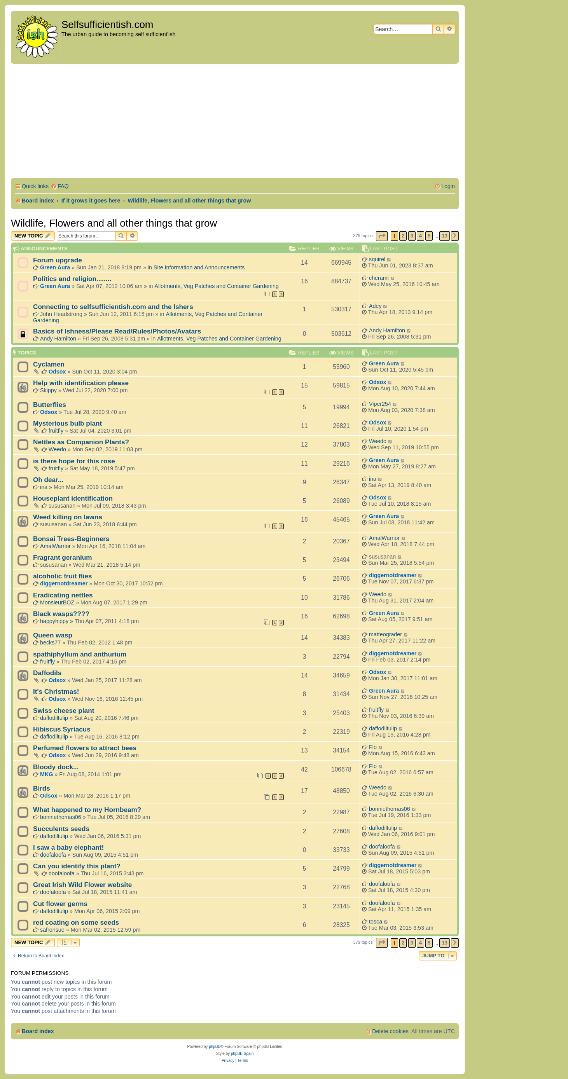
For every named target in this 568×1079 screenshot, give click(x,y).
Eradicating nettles (63, 595)
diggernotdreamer (63, 583)
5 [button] (429, 236)
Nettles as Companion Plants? (81, 442)
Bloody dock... (56, 767)
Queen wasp (52, 635)
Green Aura (55, 267)
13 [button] (444, 236)
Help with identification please (81, 383)
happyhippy (54, 621)
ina (43, 487)
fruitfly (56, 431)
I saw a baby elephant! (68, 847)
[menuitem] (60, 186)
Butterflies (49, 405)
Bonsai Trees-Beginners (71, 539)
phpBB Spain (242, 1053)
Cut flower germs (60, 904)
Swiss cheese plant (63, 710)
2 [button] (403, 236)
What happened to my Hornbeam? (87, 810)
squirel (377, 259)
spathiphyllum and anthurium (79, 654)
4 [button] (420, 236)
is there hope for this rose (74, 461)
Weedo (57, 449)
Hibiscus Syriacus (62, 729)
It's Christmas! (56, 691)
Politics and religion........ (72, 279)
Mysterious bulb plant (67, 423)
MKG (46, 774)
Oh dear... (48, 480)
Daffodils (47, 673)
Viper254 (380, 404)
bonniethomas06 (60, 817)
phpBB (214, 1046)
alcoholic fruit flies (62, 576)
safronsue (52, 930)
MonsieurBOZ (57, 602)
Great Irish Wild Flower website (82, 885)
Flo (373, 747)
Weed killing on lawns (67, 517)
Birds (41, 788)
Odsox (57, 371)
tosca (375, 921)
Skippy (48, 390)
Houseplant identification (73, 498)
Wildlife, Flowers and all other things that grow (114, 223)
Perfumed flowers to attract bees (84, 748)
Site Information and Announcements (199, 267)
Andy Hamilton (58, 338)
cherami (379, 278)
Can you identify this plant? (77, 866)
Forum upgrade (57, 260)
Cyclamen (49, 364)
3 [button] (412, 236)
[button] (382, 236)
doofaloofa (53, 855)
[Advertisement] (235, 122)
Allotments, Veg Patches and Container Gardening (216, 286)
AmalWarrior (55, 546)
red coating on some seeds (76, 922)
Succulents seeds (61, 829)
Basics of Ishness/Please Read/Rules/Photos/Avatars (117, 331)
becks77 (50, 642)
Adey (375, 306)
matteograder (385, 634)
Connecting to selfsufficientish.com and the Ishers (113, 307)
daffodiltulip (54, 718)
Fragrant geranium (62, 557)
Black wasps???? (61, 614)
